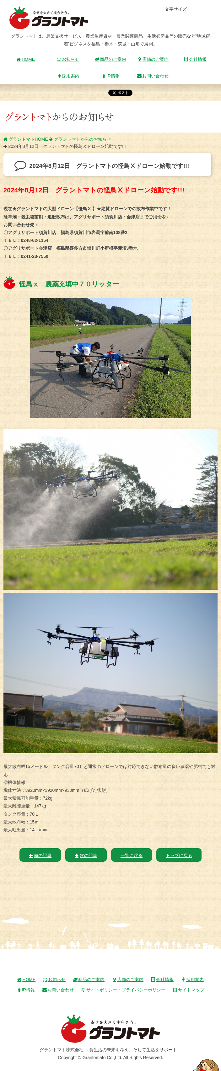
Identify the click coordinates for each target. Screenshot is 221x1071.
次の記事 (86, 855)
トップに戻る (179, 855)
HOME (26, 59)
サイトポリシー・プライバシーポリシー (123, 989)
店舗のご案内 (153, 59)
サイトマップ (188, 989)
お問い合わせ (153, 75)
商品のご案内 (110, 59)
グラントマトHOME (25, 139)
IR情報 (110, 75)
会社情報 (195, 59)
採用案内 (68, 75)
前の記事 (40, 855)
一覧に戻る (132, 855)
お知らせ (68, 59)
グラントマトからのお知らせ (80, 139)
